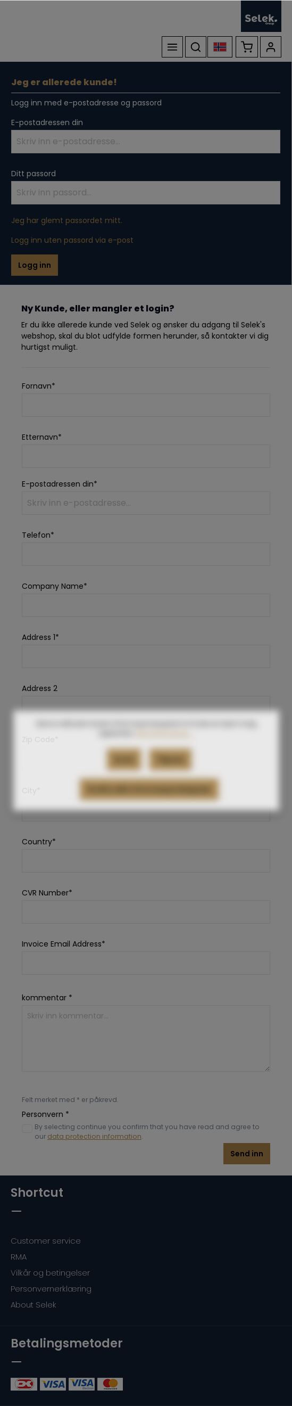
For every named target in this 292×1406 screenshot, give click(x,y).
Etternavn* (42, 437)
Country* (39, 841)
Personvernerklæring (51, 1288)
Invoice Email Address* (63, 944)
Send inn (246, 1153)
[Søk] (195, 46)
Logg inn (34, 265)
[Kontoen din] (270, 46)
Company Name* (54, 586)
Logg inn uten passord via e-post (72, 240)
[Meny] (172, 46)
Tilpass (170, 779)
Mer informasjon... (165, 753)
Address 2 (39, 688)
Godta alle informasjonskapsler (149, 809)
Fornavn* (38, 386)
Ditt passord (33, 173)
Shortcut (37, 1193)
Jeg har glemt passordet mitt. (66, 220)
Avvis (124, 779)
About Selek (33, 1304)
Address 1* (40, 637)
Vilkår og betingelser (50, 1272)
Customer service (46, 1240)
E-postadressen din (47, 122)
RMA (19, 1256)
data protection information (94, 1136)
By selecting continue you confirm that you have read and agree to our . (147, 1131)
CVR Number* (47, 892)
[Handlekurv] (247, 46)
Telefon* (38, 535)
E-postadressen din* (59, 484)
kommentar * (47, 997)
